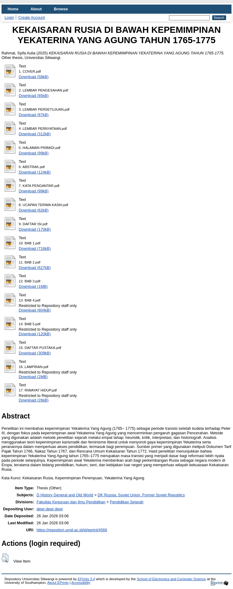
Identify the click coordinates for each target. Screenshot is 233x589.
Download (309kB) (35, 353)
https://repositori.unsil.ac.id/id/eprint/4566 (71, 530)
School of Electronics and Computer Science (171, 579)
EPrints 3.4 (86, 579)
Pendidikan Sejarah (127, 502)
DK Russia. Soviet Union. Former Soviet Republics (141, 495)
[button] (5, 558)
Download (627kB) (35, 267)
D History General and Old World (64, 495)
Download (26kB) (34, 400)
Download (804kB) (35, 310)
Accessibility (80, 582)
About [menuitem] (36, 9)
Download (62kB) (34, 210)
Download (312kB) (35, 134)
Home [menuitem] (13, 9)
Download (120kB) (35, 334)
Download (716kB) (35, 248)
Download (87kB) (34, 114)
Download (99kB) (34, 153)
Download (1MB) (33, 286)
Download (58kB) (34, 76)
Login (9, 17)
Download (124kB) (35, 172)
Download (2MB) (33, 376)
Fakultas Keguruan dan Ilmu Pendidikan (70, 502)
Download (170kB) (35, 229)
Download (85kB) (34, 95)
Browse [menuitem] (61, 9)
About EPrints (58, 582)
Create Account (31, 17)
